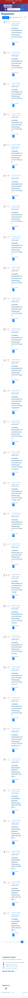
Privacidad (13, 992)
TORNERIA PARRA (9, 957)
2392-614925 (8, 968)
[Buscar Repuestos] (13, 9)
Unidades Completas (16, 23)
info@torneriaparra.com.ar (11, 964)
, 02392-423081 (18, 1)
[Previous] (4, 942)
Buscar (22, 9)
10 (22, 941)
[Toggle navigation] (22, 6)
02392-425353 (10, 1)
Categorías (5, 17)
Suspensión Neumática (16, 21)
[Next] (24, 942)
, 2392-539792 (14, 968)
